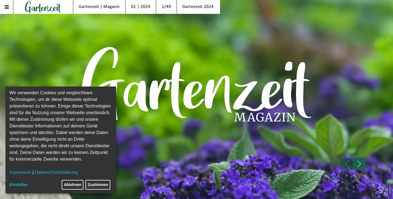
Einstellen (18, 184)
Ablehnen (73, 184)
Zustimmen (98, 184)
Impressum (20, 172)
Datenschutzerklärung (56, 172)
